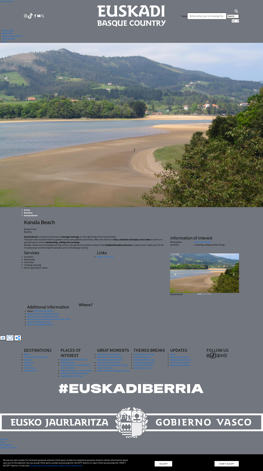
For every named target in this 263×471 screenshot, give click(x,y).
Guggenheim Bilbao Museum (74, 359)
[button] (236, 10)
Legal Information (8, 447)
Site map (4, 439)
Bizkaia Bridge (67, 362)
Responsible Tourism (180, 365)
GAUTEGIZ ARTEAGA (43, 311)
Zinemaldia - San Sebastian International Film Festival (109, 358)
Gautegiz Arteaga (203, 242)
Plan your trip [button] (8, 38)
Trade (2, 442)
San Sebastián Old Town (72, 376)
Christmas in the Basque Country (112, 365)
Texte (184, 16)
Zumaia (27, 365)
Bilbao (27, 354)
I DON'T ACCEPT (226, 463)
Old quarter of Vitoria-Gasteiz (74, 373)
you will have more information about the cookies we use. (56, 465)
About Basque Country (180, 359)
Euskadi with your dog (144, 354)
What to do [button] (7, 33)
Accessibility (6, 444)
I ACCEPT (163, 463)
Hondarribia (29, 368)
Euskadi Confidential (143, 365)
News (172, 354)
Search (233, 16)
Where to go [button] (8, 30)
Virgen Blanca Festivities (108, 362)
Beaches (28, 212)
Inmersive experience (180, 362)
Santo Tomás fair (105, 368)
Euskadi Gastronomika (144, 362)
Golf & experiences (142, 368)
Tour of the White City (144, 359)
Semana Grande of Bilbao (109, 354)
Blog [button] (4, 41)
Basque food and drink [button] (12, 36)
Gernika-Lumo (30, 370)
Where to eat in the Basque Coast (42, 316)
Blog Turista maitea (179, 357)
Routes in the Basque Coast (40, 324)
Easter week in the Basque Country (113, 370)
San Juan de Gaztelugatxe (36, 357)
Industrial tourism (142, 357)
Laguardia (28, 362)
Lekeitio (28, 359)
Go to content (6, 1)
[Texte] (206, 16)
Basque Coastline (105, 256)
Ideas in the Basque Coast (39, 322)
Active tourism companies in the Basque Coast (49, 319)
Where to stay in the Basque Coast (43, 313)
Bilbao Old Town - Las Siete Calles (76, 370)
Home (27, 210)
